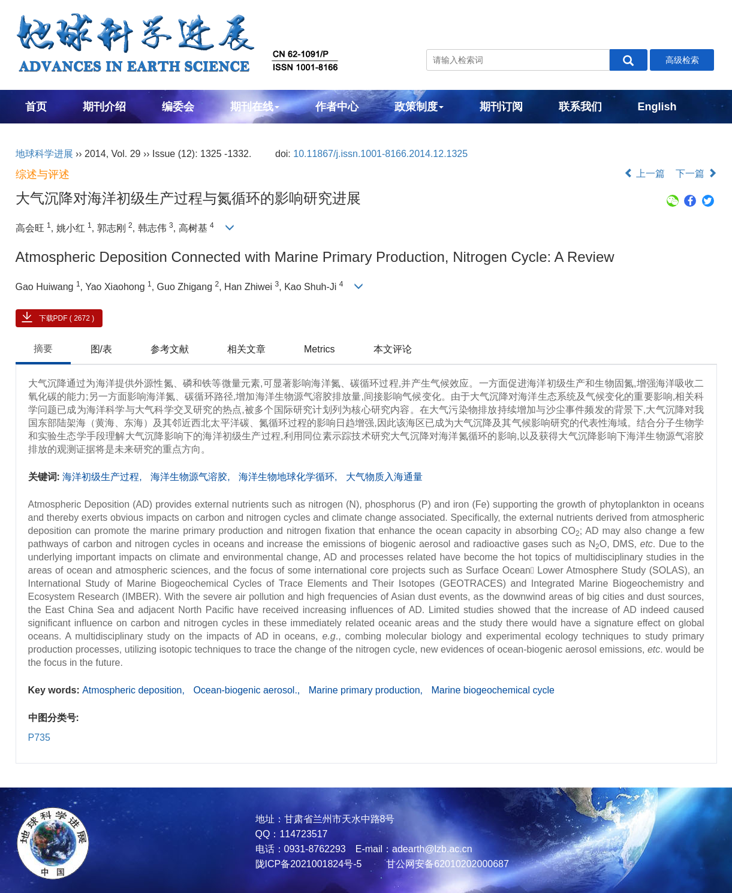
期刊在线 (254, 107)
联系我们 (580, 107)
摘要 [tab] (43, 348)
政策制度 (419, 107)
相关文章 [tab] (246, 349)
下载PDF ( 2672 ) (67, 318)
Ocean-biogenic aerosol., (247, 690)
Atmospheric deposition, (134, 690)
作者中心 (337, 107)
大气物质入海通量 (384, 477)
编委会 (178, 107)
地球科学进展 (44, 154)
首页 (36, 107)
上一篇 (644, 173)
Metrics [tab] (319, 349)
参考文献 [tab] (169, 349)
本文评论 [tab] (392, 349)
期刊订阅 (501, 107)
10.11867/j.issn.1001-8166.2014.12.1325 (380, 154)
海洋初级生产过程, (103, 477)
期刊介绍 (104, 107)
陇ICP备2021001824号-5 (308, 864)
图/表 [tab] (101, 349)
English (657, 107)
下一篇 (696, 173)
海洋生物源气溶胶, (191, 477)
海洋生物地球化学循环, (289, 477)
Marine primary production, (367, 690)
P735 (39, 737)
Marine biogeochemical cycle (492, 690)
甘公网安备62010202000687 (446, 864)
